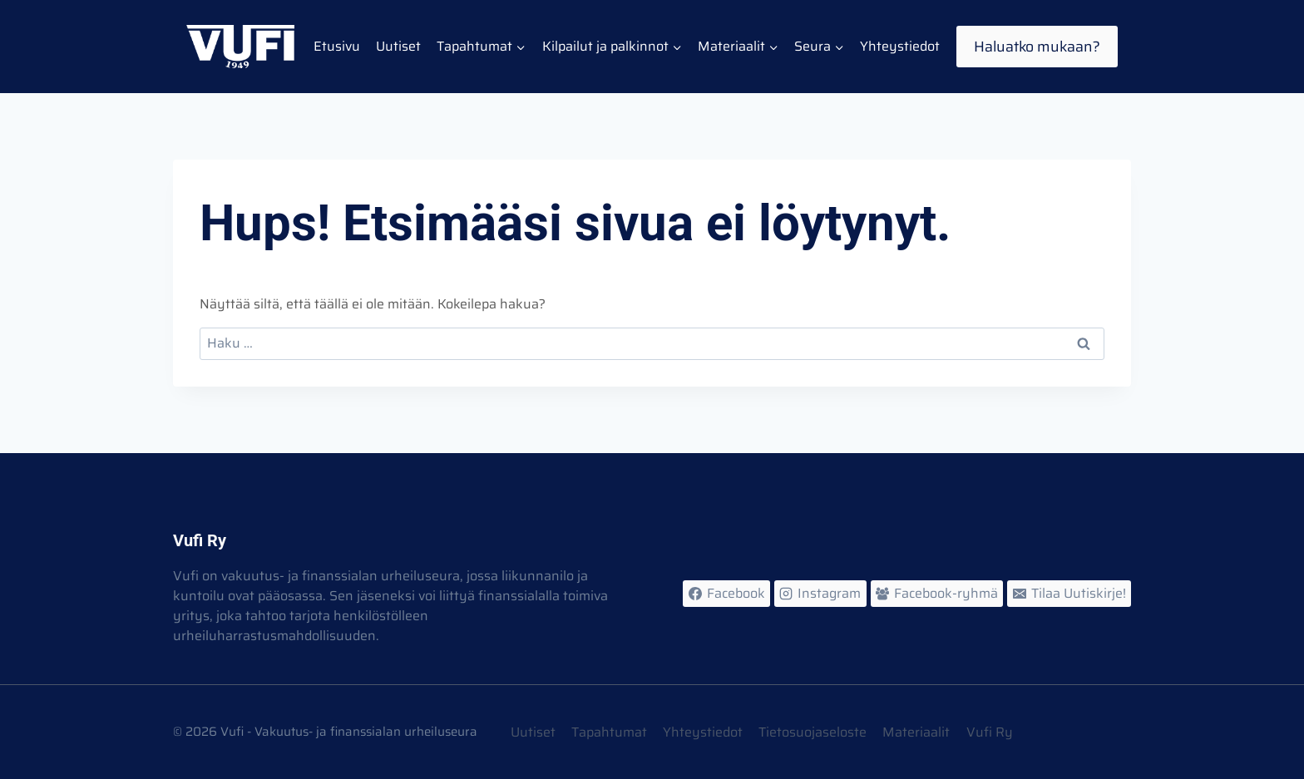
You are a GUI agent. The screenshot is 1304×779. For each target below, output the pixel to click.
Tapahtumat (609, 732)
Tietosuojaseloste (812, 732)
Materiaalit (916, 732)
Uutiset (398, 46)
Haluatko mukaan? (1037, 46)
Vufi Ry (989, 732)
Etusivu (337, 46)
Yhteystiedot (900, 46)
